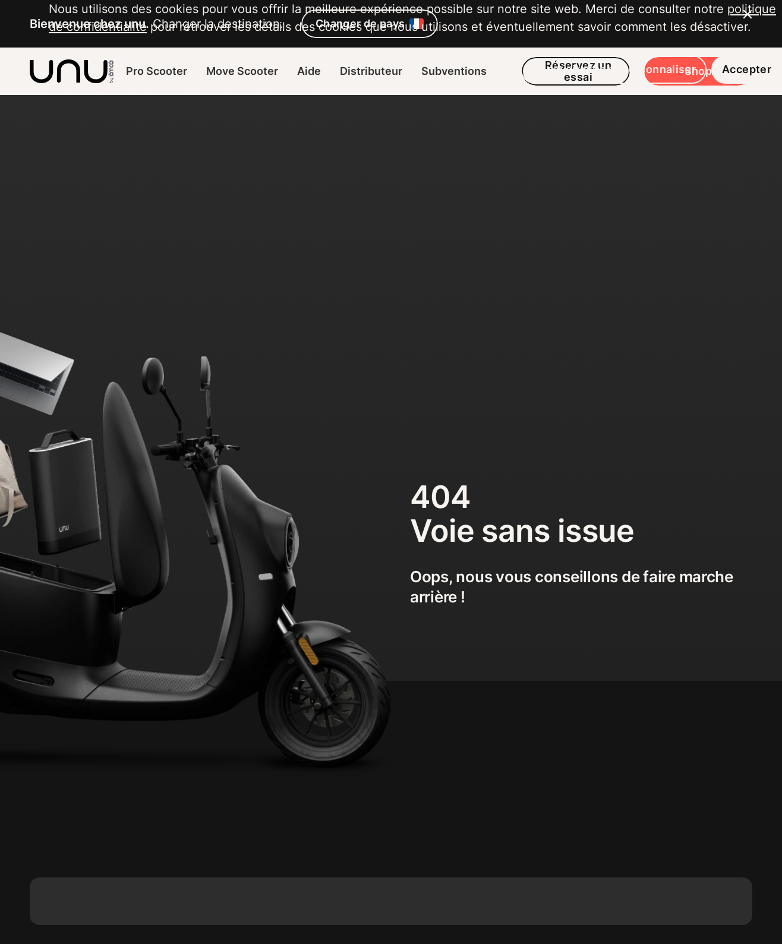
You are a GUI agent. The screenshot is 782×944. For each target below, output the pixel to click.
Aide (309, 71)
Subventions (454, 71)
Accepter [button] (698, 876)
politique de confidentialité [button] (124, 815)
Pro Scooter (156, 71)
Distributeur (371, 71)
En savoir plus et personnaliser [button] (565, 876)
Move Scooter (242, 71)
